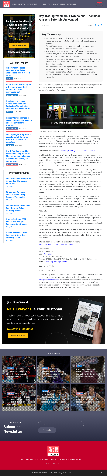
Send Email (48, 254)
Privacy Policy (56, 463)
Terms (48, 463)
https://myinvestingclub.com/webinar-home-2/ (78, 151)
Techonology (53, 4)
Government (32, 4)
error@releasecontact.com (49, 280)
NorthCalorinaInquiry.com (47, 472)
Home (14, 4)
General (21, 4)
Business (42, 4)
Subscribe (47, 430)
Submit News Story (19, 45)
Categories (71, 4)
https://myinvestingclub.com (56, 262)
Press (62, 4)
